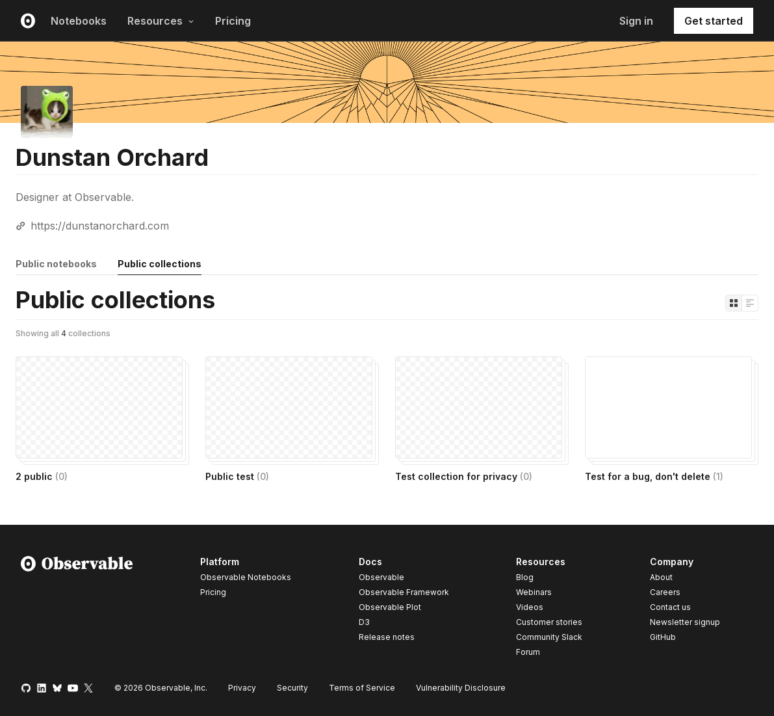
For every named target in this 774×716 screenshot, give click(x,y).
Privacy (242, 688)
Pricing (233, 20)
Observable (381, 577)
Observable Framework (404, 592)
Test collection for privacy (463, 476)
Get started (713, 20)
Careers (665, 592)
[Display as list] (750, 303)
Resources (160, 20)
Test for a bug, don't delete (654, 476)
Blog (525, 577)
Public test (237, 476)
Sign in (636, 20)
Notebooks (79, 20)
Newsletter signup (685, 622)
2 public (42, 476)
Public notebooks (56, 263)
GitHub (663, 637)
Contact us (670, 607)
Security (292, 688)
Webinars (534, 592)
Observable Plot (390, 607)
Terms (362, 688)
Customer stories (549, 622)
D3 (364, 622)
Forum (528, 652)
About (661, 577)
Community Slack (549, 637)
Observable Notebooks (245, 577)
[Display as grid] (734, 303)
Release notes (387, 637)
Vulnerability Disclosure (461, 688)
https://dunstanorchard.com (100, 225)
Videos (529, 607)
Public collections (159, 263)
